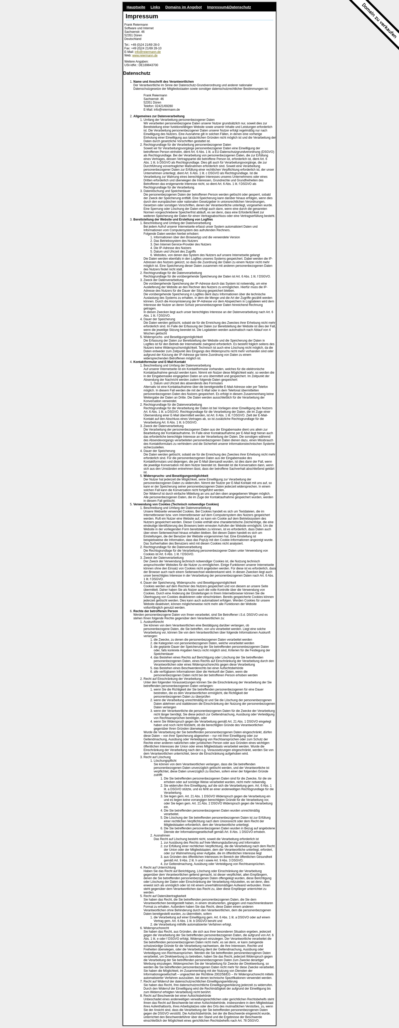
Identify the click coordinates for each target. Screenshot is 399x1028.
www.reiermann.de (145, 55)
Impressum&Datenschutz (229, 7)
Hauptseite (135, 7)
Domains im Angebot (183, 7)
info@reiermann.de (148, 52)
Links (155, 7)
